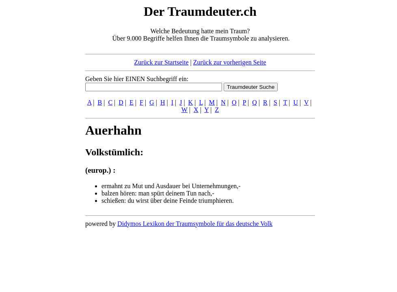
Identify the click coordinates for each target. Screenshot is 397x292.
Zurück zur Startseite (161, 62)
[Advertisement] (35, 125)
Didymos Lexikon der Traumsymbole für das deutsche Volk (194, 223)
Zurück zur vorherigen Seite (229, 62)
